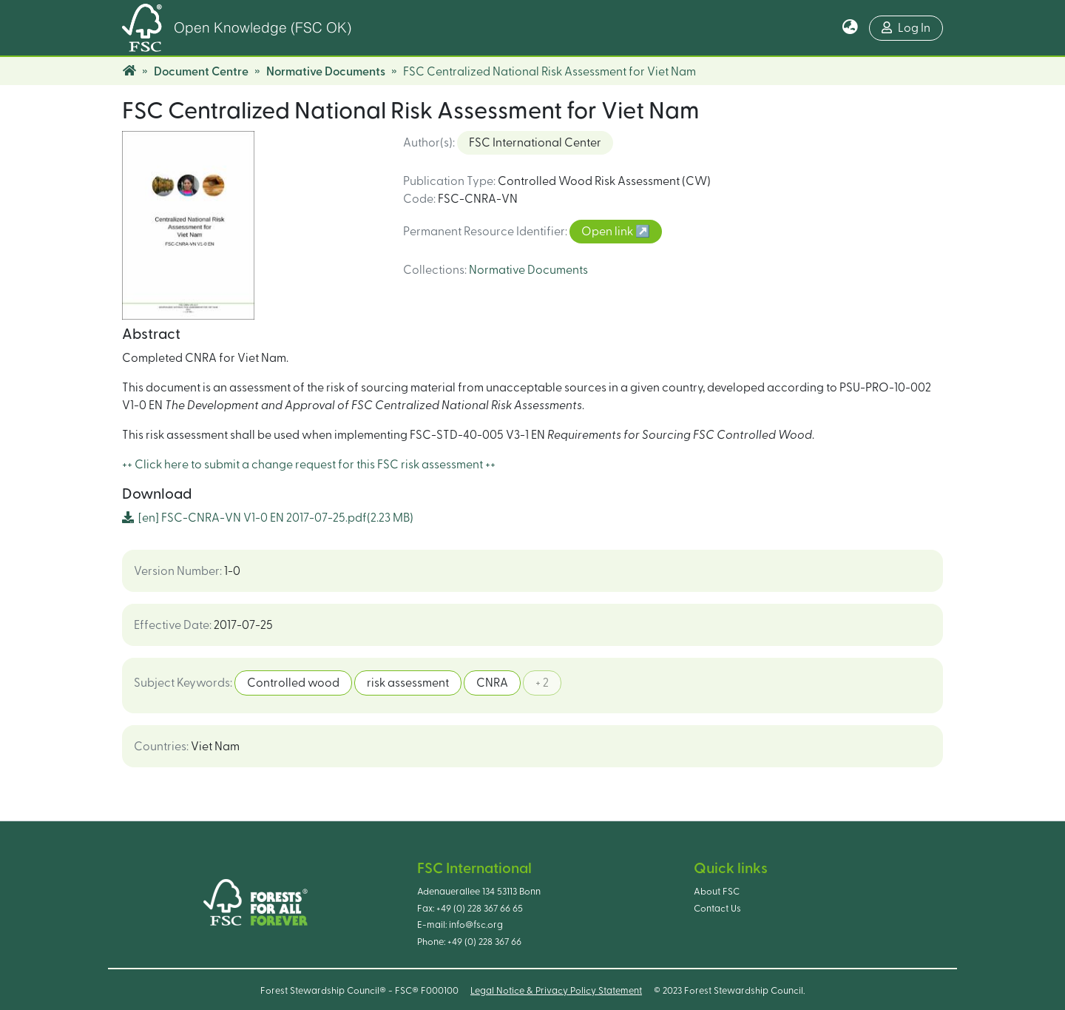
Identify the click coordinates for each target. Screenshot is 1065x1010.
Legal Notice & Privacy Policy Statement (556, 990)
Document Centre (201, 72)
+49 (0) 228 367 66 (484, 941)
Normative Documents (325, 72)
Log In (906, 27)
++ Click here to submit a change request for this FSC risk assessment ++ (309, 465)
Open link (608, 232)
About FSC (717, 891)
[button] (850, 28)
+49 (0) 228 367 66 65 (479, 908)
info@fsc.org (476, 924)
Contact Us (717, 908)
